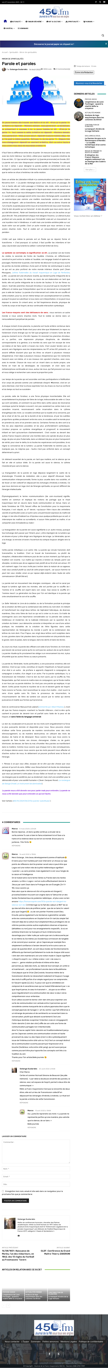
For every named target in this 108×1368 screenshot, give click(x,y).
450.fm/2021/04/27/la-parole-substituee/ (31, 801)
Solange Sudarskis (18, 69)
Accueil (5, 52)
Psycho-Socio (9, 1292)
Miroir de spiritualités (28, 52)
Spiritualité (13, 52)
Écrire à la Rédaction (84, 72)
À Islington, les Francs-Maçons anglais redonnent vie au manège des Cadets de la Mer (95, 153)
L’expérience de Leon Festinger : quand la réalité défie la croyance (12, 1297)
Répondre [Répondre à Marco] (16, 846)
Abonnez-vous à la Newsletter (89, 83)
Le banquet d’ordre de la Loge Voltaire (58, 1298)
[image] (90, 187)
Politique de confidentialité (91, 1341)
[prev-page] (3, 1306)
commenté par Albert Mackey (51, 707)
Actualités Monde (33, 1292)
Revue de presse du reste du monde (93, 147)
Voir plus (90, 162)
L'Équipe (25, 1341)
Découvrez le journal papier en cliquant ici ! (54, 44)
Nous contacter (12, 1341)
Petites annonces (50, 1341)
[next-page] (8, 1306)
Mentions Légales (69, 1341)
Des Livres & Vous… (93, 134)
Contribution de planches (55, 1293)
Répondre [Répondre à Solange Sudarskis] (24, 1103)
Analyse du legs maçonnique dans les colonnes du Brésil (33, 1297)
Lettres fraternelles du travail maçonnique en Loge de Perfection (41, 273)
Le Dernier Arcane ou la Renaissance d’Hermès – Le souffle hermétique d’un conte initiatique (95, 140)
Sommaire (35, 1341)
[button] (102, 35)
